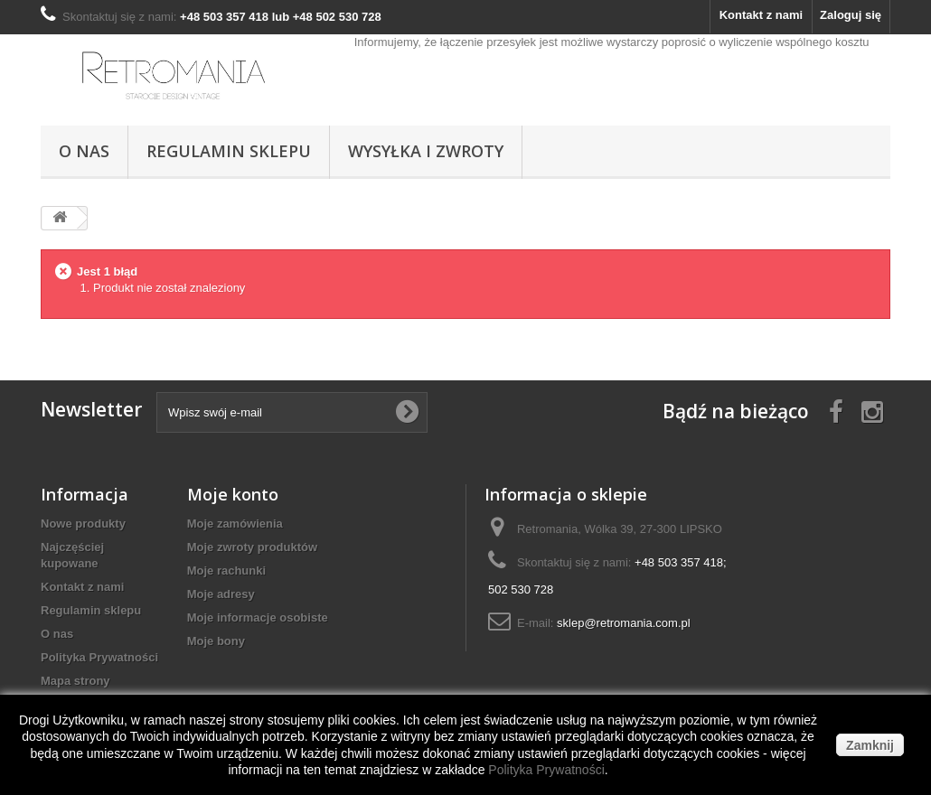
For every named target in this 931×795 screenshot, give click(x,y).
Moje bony (216, 641)
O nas (84, 151)
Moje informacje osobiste (257, 617)
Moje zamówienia (235, 523)
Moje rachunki (226, 570)
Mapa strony (75, 680)
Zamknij (870, 745)
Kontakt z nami (761, 15)
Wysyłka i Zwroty (425, 151)
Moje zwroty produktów (252, 547)
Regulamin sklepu (228, 151)
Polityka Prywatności (99, 657)
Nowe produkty (83, 523)
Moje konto (232, 494)
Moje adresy (221, 594)
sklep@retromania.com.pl (624, 623)
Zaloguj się (850, 15)
